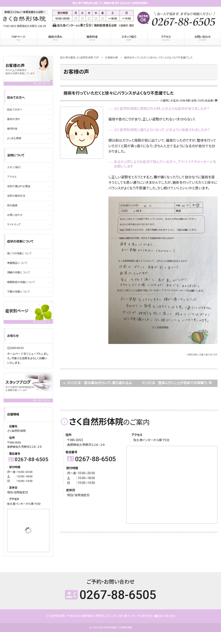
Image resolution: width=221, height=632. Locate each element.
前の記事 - (101, 383)
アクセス (166, 38)
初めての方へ (14, 109)
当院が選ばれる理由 (18, 186)
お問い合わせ (14, 215)
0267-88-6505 (91, 459)
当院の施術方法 (16, 195)
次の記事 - (180, 383)
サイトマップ (14, 224)
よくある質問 (14, 138)
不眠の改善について (18, 291)
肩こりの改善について (19, 253)
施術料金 (92, 38)
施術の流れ (55, 38)
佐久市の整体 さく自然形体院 (118, 627)
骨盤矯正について (17, 263)
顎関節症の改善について (21, 282)
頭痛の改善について (18, 272)
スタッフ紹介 (129, 38)
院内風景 (12, 205)
